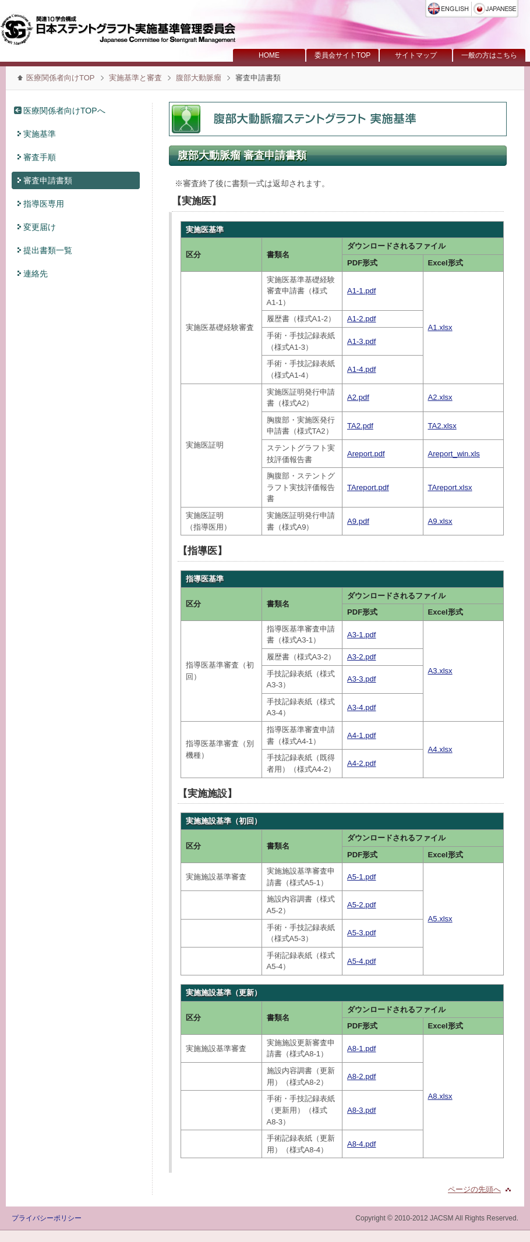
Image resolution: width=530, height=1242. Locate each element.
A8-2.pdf (361, 1076)
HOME (269, 55)
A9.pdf (358, 521)
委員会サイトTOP (342, 55)
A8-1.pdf (361, 1048)
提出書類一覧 (47, 250)
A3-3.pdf (361, 679)
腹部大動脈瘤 (198, 77)
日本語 (495, 8)
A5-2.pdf (361, 904)
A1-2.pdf (361, 318)
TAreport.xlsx (450, 487)
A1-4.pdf (361, 369)
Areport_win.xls (454, 453)
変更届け (39, 227)
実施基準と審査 (136, 77)
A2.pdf (358, 397)
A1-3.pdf (361, 341)
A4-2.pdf (361, 763)
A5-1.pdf (361, 876)
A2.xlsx (440, 397)
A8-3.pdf (361, 1110)
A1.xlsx (440, 327)
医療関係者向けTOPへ (64, 110)
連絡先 (35, 273)
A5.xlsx (440, 918)
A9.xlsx (440, 521)
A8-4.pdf (361, 1144)
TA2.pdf (360, 425)
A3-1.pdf (361, 634)
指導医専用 (43, 203)
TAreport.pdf (368, 487)
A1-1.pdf (361, 290)
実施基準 (39, 134)
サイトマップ (416, 55)
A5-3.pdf (361, 932)
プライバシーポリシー (47, 1218)
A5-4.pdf (361, 961)
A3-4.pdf (361, 707)
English (448, 8)
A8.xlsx (440, 1096)
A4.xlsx (440, 749)
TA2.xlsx (442, 425)
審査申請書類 (47, 180)
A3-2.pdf (361, 656)
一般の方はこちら (489, 55)
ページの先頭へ (474, 1189)
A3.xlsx (440, 670)
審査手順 (39, 157)
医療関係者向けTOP (60, 77)
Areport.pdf (366, 453)
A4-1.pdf (361, 735)
